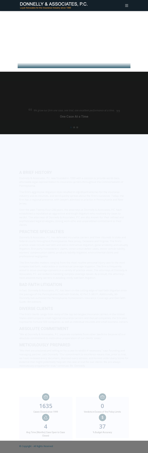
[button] (71, 129)
